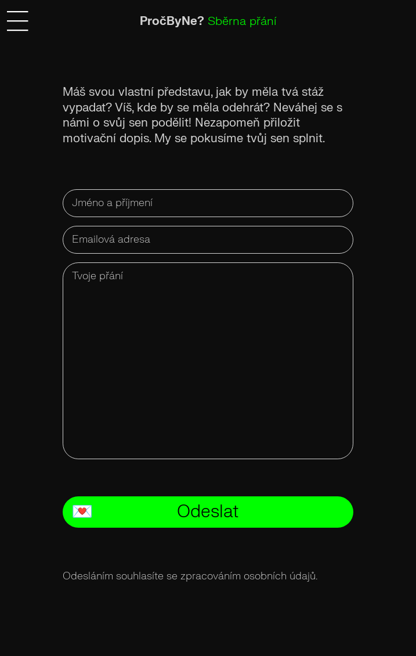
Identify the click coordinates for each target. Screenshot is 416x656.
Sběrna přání (242, 21)
